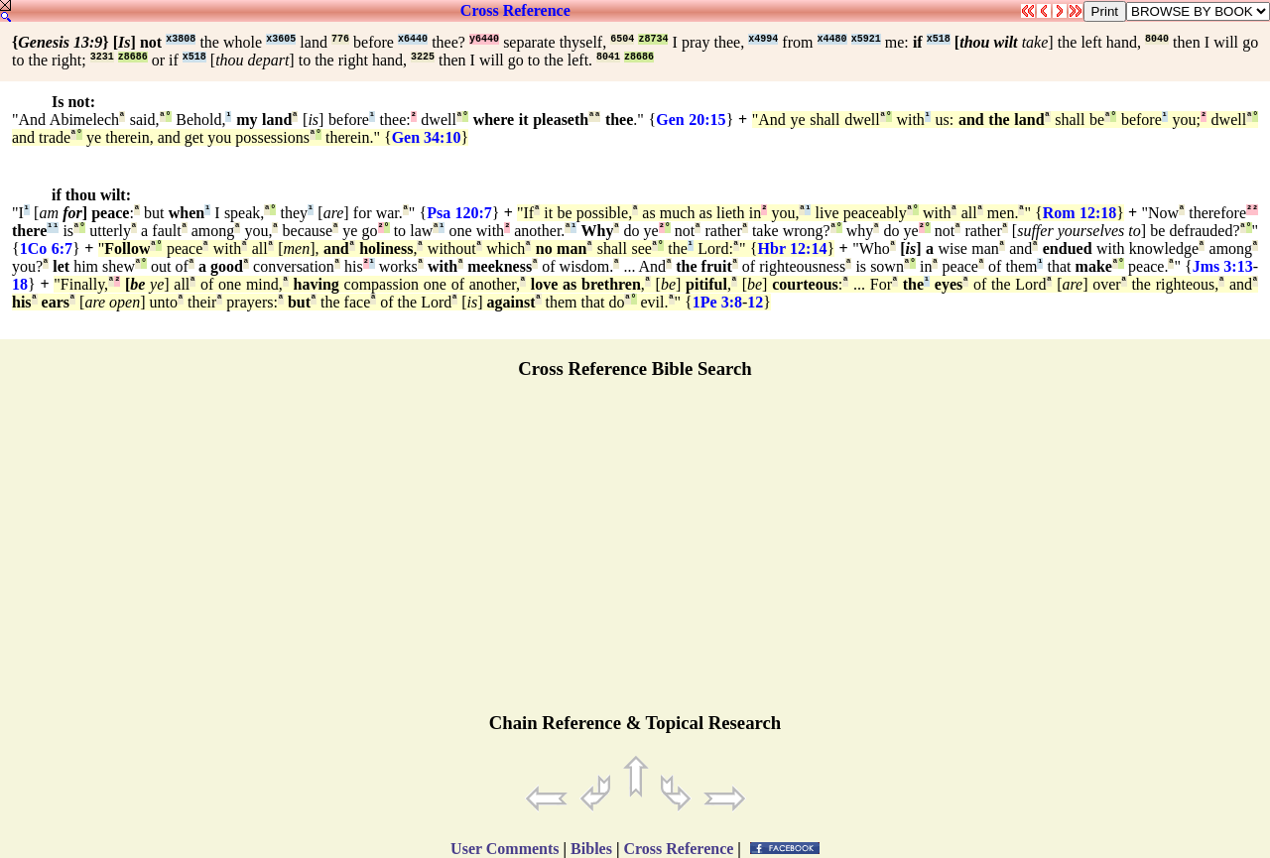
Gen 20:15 (690, 119)
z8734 (653, 39)
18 (20, 284)
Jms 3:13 (1223, 266)
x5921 (866, 39)
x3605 (281, 39)
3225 (423, 57)
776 (340, 39)
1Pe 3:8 (717, 302)
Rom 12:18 (1079, 212)
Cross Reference (515, 10)
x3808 (180, 39)
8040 (1157, 39)
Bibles (591, 848)
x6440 (413, 39)
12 (755, 302)
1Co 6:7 (46, 248)
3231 (102, 57)
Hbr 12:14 (792, 248)
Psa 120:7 (459, 212)
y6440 (484, 39)
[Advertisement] (635, 554)
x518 (939, 39)
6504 (622, 39)
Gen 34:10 (426, 137)
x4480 (832, 39)
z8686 (133, 57)
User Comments (504, 848)
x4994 (763, 39)
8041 (608, 57)
